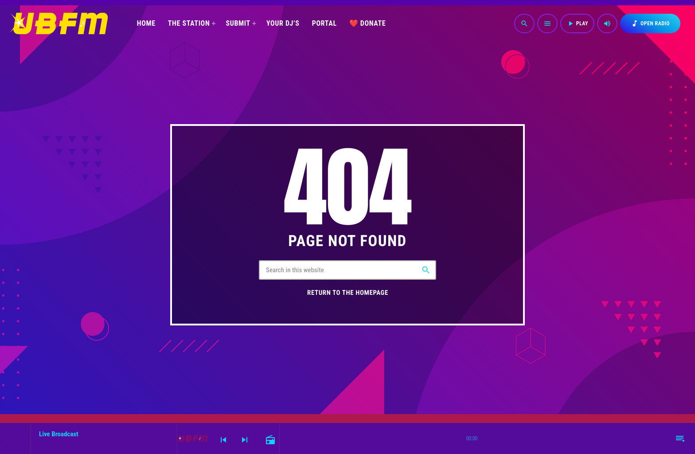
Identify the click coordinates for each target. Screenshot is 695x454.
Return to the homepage (347, 293)
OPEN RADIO (650, 23)
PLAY (577, 23)
